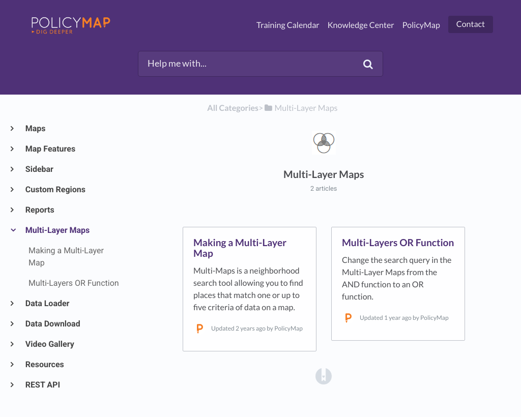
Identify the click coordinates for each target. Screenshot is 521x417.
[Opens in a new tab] (323, 375)
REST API (42, 385)
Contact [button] (470, 24)
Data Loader (46, 303)
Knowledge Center (361, 25)
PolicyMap (421, 25)
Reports (39, 210)
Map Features (49, 149)
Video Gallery (49, 344)
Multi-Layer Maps (57, 230)
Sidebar (38, 169)
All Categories (232, 108)
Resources (44, 364)
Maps (35, 128)
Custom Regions (54, 189)
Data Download (52, 324)
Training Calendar (288, 25)
